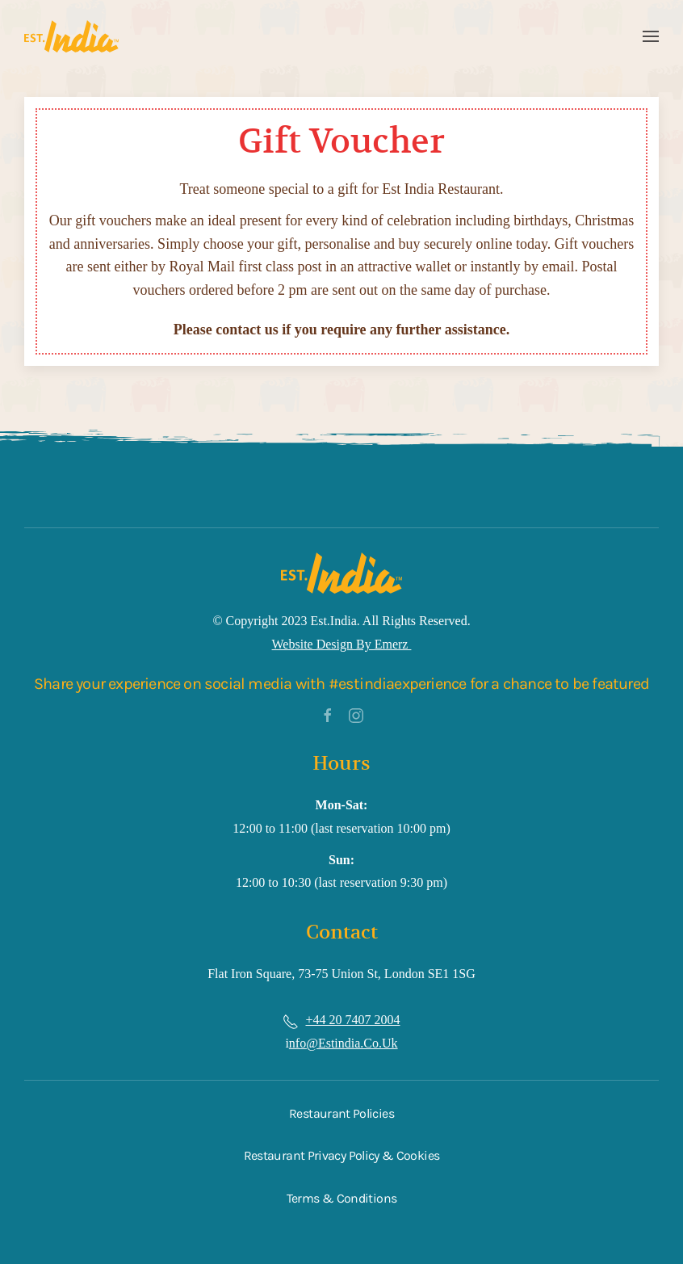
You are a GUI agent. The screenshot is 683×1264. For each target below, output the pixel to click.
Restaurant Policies (341, 1113)
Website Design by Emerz (342, 644)
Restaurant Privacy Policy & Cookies (342, 1155)
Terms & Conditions (341, 1198)
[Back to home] (71, 36)
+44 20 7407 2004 (352, 1020)
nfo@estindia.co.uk (343, 1043)
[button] (651, 36)
